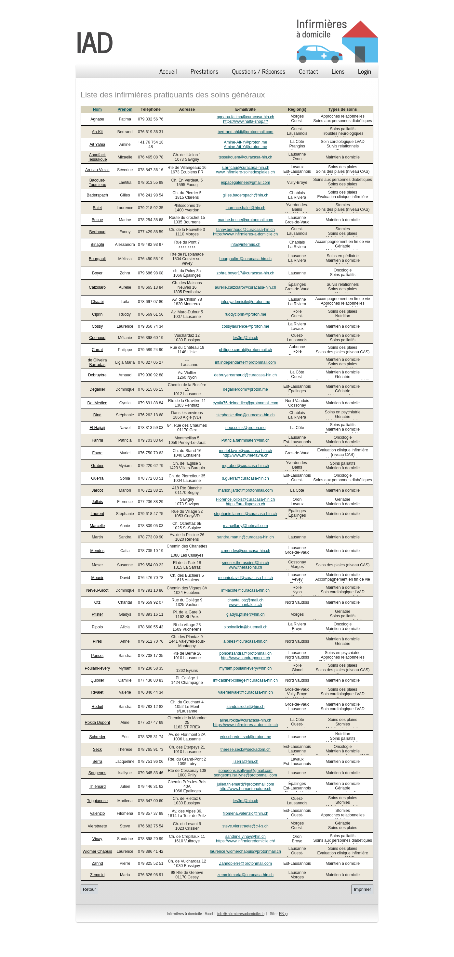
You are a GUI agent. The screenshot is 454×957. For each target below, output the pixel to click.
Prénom (124, 109)
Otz (97, 602)
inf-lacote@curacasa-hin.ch (245, 590)
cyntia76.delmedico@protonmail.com (245, 403)
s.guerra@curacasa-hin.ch (245, 478)
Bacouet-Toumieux (97, 182)
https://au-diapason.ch (245, 504)
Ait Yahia (97, 144)
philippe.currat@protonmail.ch (245, 349)
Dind (97, 415)
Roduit (97, 706)
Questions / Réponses (258, 71)
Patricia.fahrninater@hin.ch (245, 440)
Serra (97, 761)
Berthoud (97, 232)
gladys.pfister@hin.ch (245, 614)
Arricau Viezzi (97, 170)
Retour (89, 889)
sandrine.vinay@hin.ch (245, 836)
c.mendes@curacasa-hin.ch (245, 550)
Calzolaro (97, 287)
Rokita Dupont (97, 722)
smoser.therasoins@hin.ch (245, 562)
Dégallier (97, 389)
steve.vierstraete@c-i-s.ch (245, 826)
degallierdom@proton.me (245, 389)
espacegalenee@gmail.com (245, 182)
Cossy (97, 326)
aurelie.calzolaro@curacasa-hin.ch (245, 287)
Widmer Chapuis (97, 851)
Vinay (97, 839)
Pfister (97, 614)
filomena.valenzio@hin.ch (245, 813)
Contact (308, 71)
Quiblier (97, 680)
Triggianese (97, 801)
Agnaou (97, 119)
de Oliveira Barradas (97, 362)
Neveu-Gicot (97, 590)
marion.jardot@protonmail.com (245, 490)
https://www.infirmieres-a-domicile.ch (245, 234)
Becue (97, 220)
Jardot (97, 490)
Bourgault (97, 259)
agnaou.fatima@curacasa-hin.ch (245, 117)
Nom (97, 109)
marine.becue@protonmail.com (245, 220)
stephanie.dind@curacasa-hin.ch (245, 415)
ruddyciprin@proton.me (245, 314)
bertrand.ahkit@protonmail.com (245, 132)
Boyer (97, 273)
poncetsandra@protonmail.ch (246, 653)
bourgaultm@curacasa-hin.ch (246, 259)
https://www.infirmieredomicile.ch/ (245, 841)
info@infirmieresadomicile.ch (240, 913)
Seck (97, 749)
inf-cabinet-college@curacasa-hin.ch (245, 680)
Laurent (97, 513)
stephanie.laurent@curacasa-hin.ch (245, 513)
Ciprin (97, 314)
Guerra (97, 478)
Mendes (97, 550)
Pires (97, 641)
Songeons (97, 773)
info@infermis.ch (245, 244)
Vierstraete (97, 826)
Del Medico (97, 403)
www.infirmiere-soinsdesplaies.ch (245, 172)
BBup (283, 913)
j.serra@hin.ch (245, 761)
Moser (97, 565)
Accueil (168, 71)
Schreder (97, 737)
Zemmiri (97, 875)
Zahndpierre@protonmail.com (245, 863)
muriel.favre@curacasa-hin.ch (245, 450)
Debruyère (97, 375)
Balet (97, 208)
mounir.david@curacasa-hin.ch (245, 577)
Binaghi (97, 244)
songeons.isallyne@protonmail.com (245, 775)
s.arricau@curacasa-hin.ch (245, 167)
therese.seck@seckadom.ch (245, 749)
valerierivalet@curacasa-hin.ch (245, 692)
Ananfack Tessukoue (97, 157)
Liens (338, 71)
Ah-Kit (97, 132)
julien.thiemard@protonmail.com (245, 784)
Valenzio (97, 813)
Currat (97, 349)
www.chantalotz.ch (245, 604)
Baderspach (97, 195)
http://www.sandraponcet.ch (245, 658)
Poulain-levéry (97, 668)
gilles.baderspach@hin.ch (245, 195)
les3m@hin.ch (245, 337)
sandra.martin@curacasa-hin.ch (245, 537)
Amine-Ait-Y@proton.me (245, 142)
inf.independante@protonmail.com (245, 362)
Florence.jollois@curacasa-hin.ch (245, 499)
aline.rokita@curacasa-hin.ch (245, 720)
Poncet (97, 655)
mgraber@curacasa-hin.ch (245, 465)
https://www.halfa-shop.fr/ (245, 121)
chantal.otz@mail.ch (245, 600)
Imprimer (362, 889)
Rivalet (97, 692)
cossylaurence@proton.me (245, 326)
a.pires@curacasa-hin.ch (245, 641)
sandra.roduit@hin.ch (245, 706)
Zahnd (97, 863)
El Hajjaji (97, 427)
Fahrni (97, 440)
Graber (97, 465)
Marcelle (97, 525)
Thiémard (97, 786)
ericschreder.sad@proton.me (245, 737)
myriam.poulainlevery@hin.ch (245, 668)
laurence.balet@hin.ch (245, 208)
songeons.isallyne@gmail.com (246, 770)
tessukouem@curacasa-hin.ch (245, 157)
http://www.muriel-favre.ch (245, 455)
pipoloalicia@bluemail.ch (245, 627)
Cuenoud (97, 337)
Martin (97, 537)
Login (364, 71)
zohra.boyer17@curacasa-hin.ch (245, 273)
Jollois (97, 501)
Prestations (204, 71)
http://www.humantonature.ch (245, 789)
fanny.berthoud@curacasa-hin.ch (245, 229)
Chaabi (97, 301)
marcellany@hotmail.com (245, 525)
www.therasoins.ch (245, 567)
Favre (97, 453)
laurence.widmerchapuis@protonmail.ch (245, 851)
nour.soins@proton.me (245, 427)
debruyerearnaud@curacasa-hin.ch (245, 375)
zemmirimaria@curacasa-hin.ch (245, 875)
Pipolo (97, 627)
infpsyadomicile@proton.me (245, 301)
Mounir (97, 577)
